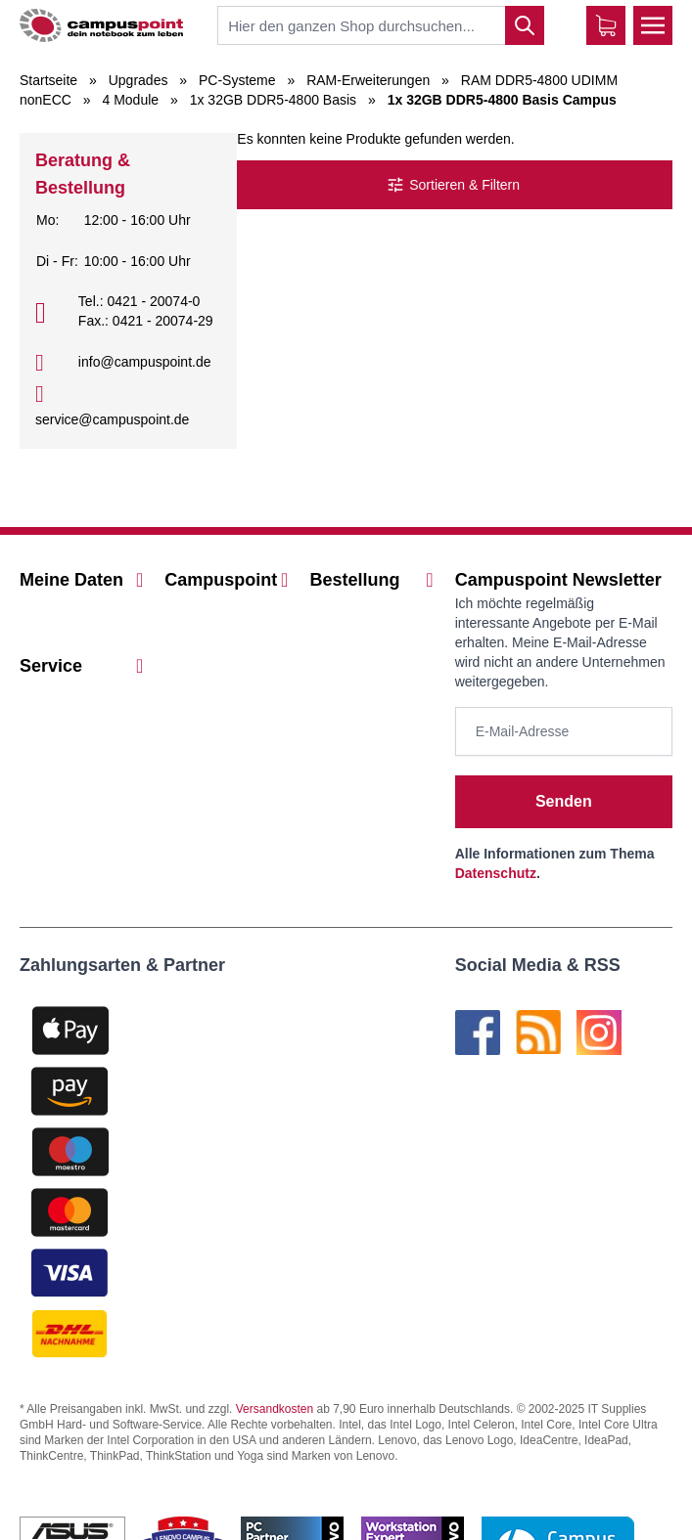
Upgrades (138, 80)
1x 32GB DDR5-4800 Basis (273, 100)
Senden (563, 801)
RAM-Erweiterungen (368, 80)
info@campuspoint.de (144, 362)
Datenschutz (495, 873)
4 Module (131, 100)
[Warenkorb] (606, 25)
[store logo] (101, 26)
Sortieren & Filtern (453, 185)
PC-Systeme (237, 80)
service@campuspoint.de (112, 419)
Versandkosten (274, 1409)
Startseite (48, 80)
